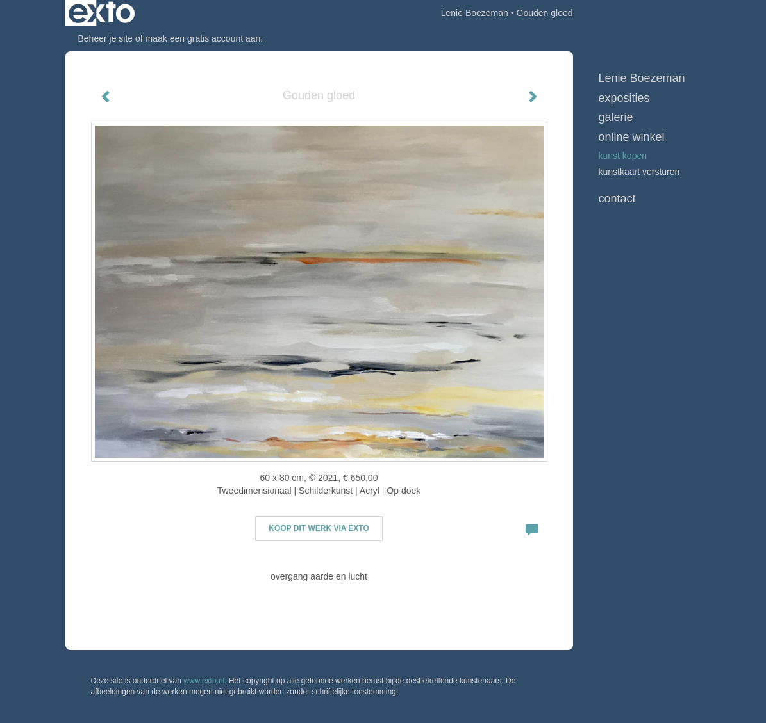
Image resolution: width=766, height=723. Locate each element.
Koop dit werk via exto (319, 528)
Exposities (624, 98)
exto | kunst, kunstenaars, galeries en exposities (101, 13)
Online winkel (632, 137)
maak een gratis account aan (203, 38)
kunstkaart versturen (639, 172)
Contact (617, 198)
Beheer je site (105, 38)
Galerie (616, 117)
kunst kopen (623, 155)
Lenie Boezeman (474, 13)
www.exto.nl (203, 680)
